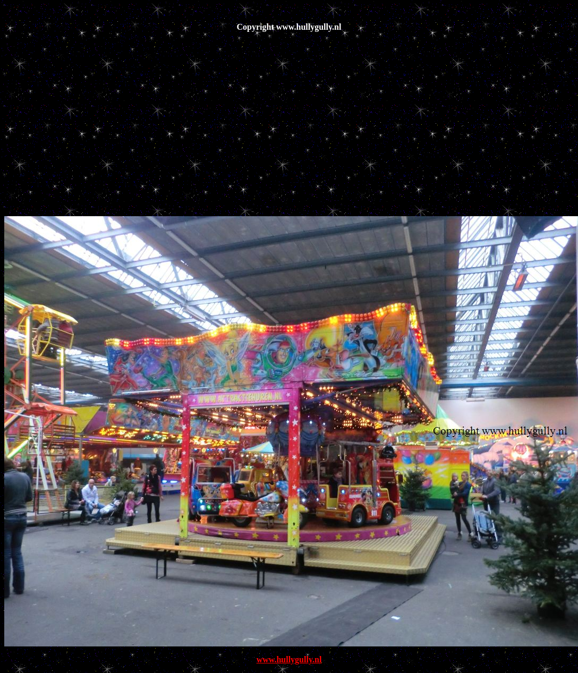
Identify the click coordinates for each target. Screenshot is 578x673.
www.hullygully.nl (289, 659)
